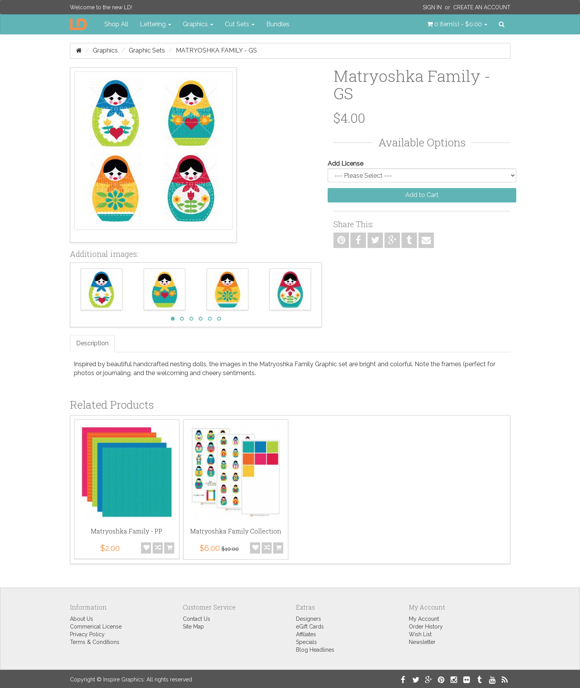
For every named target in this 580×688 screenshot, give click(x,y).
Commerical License (96, 626)
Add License (345, 163)
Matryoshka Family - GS (216, 50)
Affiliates (306, 634)
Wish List (420, 634)
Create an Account (481, 7)
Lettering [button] (155, 24)
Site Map (193, 626)
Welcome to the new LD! (101, 7)
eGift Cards (310, 626)
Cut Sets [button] (240, 24)
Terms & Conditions (94, 642)
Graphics (105, 50)
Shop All (116, 24)
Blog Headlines (315, 650)
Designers (308, 619)
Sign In (432, 7)
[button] (457, 24)
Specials (306, 642)
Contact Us (196, 619)
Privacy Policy (87, 634)
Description (92, 343)
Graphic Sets (147, 50)
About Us (81, 619)
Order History (426, 626)
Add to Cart (422, 195)
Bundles (277, 24)
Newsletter (422, 642)
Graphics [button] (198, 24)
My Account (424, 619)
